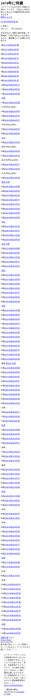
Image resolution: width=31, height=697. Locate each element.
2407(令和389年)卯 (12, 394)
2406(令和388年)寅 (12, 399)
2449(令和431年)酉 (12, 187)
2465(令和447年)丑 (11, 80)
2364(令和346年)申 (13, 633)
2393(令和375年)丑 (12, 474)
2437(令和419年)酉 (12, 248)
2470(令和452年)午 (11, 58)
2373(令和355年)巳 (13, 589)
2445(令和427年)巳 (12, 204)
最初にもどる (6, 17)
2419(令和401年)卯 (12, 337)
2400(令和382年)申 (12, 434)
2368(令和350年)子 (13, 611)
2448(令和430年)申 (12, 191)
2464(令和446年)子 (12, 85)
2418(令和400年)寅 (12, 341)
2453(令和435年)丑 (12, 156)
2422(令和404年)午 (12, 324)
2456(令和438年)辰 (12, 133)
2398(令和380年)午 (12, 443)
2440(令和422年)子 (12, 231)
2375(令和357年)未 (12, 576)
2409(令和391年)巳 (12, 386)
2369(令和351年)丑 (13, 607)
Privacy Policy (6, 640)
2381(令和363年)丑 (12, 540)
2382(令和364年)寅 (12, 536)
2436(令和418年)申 (12, 253)
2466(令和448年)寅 (11, 76)
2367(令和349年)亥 (13, 615)
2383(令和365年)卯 (12, 531)
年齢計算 (4, 638)
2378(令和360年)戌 (12, 554)
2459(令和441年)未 (12, 116)
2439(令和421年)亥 (12, 235)
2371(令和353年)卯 (13, 598)
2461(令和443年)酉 (12, 103)
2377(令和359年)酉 (12, 562)
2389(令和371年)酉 (12, 496)
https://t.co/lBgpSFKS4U (13, 685)
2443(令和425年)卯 (12, 213)
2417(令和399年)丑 (12, 346)
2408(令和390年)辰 (12, 390)
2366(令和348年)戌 (13, 620)
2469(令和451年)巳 (11, 63)
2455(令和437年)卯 (12, 142)
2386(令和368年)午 (12, 514)
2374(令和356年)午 (13, 584)
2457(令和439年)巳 (12, 129)
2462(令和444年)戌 (12, 94)
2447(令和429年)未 (12, 195)
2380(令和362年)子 (12, 545)
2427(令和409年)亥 (12, 297)
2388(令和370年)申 (12, 500)
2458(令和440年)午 (12, 120)
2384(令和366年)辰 (12, 527)
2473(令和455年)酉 (11, 45)
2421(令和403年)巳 (12, 328)
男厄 (3, 182)
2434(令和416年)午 (12, 262)
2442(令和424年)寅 (12, 218)
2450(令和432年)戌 (12, 178)
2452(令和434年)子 (12, 164)
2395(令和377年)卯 (12, 461)
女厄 (3, 138)
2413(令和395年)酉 (12, 368)
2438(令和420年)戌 (12, 240)
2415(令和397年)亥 (12, 355)
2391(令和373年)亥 (12, 483)
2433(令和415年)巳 (12, 266)
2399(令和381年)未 (12, 439)
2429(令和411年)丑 (12, 288)
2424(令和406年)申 (12, 315)
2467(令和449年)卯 (11, 72)
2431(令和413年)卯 (12, 279)
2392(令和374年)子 (12, 478)
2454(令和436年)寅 (12, 151)
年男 (3, 98)
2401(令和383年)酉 (12, 430)
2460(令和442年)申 (12, 111)
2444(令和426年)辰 (12, 209)
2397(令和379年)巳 (12, 452)
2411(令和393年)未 (12, 377)
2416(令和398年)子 (12, 350)
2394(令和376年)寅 (12, 469)
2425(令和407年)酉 (12, 310)
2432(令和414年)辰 (12, 275)
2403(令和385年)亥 (12, 416)
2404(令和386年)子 (12, 412)
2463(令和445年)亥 (12, 89)
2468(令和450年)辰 (11, 67)
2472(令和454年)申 (11, 50)
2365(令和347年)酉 (13, 629)
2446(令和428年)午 (12, 200)
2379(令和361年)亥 (12, 549)
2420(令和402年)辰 (12, 332)
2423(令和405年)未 (12, 319)
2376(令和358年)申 (12, 567)
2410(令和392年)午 (12, 381)
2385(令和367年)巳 (12, 518)
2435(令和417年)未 (12, 257)
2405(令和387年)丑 (12, 403)
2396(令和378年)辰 (12, 456)
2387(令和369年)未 (12, 505)
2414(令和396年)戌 (12, 359)
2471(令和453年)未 (11, 54)
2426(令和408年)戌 (12, 301)
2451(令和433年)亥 (12, 169)
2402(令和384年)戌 (12, 421)
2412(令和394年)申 (12, 372)
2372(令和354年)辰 (13, 593)
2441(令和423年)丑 (12, 226)
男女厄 (9, 363)
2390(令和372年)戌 (12, 487)
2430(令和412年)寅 (12, 284)
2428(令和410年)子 (12, 293)
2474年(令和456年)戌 (9, 22)
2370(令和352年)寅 (13, 602)
